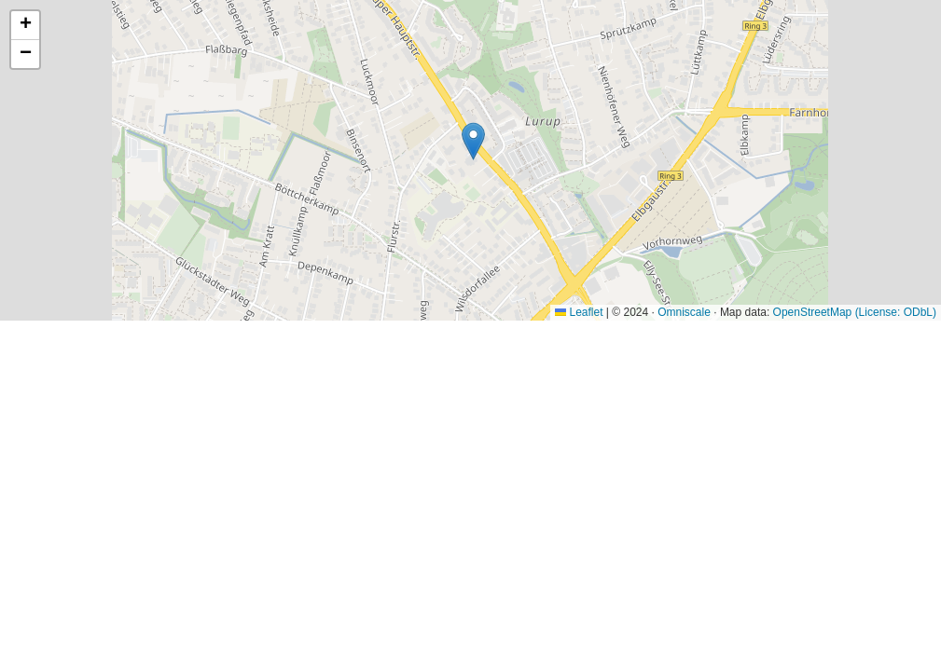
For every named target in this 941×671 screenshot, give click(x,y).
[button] (473, 141)
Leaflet (578, 312)
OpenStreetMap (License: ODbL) (854, 312)
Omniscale (684, 312)
